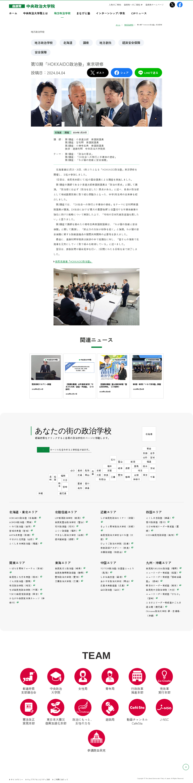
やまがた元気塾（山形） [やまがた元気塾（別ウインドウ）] (22, 539)
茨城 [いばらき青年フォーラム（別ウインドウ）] (152, 468)
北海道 (67, 42)
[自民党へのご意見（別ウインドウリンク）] (133, 5)
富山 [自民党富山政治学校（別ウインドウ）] (120, 461)
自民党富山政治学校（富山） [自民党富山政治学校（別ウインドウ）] (70, 522)
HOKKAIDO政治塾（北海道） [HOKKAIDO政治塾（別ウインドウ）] (23, 517)
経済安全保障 (131, 42)
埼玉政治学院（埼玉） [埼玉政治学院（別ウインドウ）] (21, 585)
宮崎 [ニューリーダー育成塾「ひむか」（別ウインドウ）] (65, 486)
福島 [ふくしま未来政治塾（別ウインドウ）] (149, 461)
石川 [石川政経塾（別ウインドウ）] (113, 459)
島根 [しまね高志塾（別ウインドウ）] (80, 470)
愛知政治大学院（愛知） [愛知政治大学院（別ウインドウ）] (68, 576)
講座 (86, 42)
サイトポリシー (17, 779)
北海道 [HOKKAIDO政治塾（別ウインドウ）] (149, 433)
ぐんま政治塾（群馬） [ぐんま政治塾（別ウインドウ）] (21, 581)
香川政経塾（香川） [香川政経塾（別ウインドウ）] (156, 522)
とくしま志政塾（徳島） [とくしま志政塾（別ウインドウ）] (159, 517)
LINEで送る (148, 72)
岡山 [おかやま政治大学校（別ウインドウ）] (87, 474)
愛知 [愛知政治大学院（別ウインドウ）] (120, 474)
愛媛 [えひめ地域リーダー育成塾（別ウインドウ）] (80, 483)
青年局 (110, 679)
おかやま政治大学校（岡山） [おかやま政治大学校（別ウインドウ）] (116, 581)
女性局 (82, 679)
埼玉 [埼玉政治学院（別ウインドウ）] (140, 470)
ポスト (97, 72)
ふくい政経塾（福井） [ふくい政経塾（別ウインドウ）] (66, 530)
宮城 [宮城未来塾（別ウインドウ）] (152, 457)
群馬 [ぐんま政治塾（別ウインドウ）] (136, 466)
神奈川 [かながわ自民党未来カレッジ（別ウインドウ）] (136, 479)
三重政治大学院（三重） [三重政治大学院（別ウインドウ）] (68, 581)
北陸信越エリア (66, 512)
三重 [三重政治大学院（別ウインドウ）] (113, 476)
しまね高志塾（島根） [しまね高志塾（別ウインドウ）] (112, 576)
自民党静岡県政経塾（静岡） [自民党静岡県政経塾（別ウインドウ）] (70, 572)
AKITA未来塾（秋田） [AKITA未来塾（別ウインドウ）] (20, 534)
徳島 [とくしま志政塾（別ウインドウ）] (87, 487)
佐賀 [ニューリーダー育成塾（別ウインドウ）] (55, 478)
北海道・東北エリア (23, 512)
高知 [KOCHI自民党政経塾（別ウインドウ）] (80, 487)
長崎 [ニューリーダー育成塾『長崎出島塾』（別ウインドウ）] (51, 478)
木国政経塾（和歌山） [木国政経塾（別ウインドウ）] (112, 551)
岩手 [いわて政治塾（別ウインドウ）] (152, 453)
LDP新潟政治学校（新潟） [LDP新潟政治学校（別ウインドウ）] (68, 517)
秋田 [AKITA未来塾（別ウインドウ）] (145, 453)
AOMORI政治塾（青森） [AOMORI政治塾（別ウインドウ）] (21, 522)
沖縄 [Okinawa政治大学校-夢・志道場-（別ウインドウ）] (40, 493)
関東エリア (17, 563)
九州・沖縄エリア (158, 563)
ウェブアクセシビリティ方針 (38, 779)
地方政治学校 (44, 42)
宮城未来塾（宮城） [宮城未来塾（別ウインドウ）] (19, 530)
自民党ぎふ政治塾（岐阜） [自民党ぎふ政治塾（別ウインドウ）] (69, 568)
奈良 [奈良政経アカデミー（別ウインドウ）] (106, 474)
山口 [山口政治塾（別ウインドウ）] (72, 470)
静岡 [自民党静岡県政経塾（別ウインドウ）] (127, 476)
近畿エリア (108, 512)
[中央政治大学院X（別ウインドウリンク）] (172, 5)
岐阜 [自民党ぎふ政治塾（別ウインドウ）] (120, 468)
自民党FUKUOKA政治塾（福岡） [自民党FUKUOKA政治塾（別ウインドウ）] (162, 568)
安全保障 (41, 52)
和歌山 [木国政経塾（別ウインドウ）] (102, 479)
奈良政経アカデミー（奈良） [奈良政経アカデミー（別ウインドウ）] (116, 547)
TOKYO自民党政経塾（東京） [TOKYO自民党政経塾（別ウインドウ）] (24, 593)
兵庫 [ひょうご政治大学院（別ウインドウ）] (93, 472)
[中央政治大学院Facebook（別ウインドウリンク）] (180, 5)
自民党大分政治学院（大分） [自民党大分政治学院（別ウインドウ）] (161, 589)
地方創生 (106, 42)
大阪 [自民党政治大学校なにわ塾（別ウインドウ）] (98, 474)
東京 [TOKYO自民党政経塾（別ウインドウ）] (145, 474)
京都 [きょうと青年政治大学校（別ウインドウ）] (98, 470)
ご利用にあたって (61, 779)
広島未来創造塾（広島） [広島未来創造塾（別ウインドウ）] (113, 585)
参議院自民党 (96, 741)
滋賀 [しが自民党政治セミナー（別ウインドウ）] (109, 470)
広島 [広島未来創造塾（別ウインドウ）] (80, 474)
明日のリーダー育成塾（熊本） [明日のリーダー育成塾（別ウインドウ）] (162, 585)
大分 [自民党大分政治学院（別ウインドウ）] (65, 479)
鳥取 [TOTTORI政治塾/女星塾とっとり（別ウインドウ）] (87, 470)
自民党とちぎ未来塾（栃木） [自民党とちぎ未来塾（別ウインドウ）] (24, 576)
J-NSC (164, 710)
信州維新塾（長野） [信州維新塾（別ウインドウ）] (65, 539)
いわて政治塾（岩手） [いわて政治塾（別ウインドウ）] (21, 526)
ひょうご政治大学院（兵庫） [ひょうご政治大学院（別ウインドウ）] (116, 543)
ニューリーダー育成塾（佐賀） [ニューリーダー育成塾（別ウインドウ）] (162, 572)
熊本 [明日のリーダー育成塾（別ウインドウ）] (59, 484)
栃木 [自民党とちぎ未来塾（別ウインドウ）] (145, 466)
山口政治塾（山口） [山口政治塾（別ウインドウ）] (111, 589)
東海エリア (63, 563)
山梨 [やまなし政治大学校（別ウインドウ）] (136, 474)
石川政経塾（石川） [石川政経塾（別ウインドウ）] (65, 526)
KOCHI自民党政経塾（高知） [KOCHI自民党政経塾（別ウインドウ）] (161, 534)
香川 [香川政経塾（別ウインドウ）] (87, 483)
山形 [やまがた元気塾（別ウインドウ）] (145, 457)
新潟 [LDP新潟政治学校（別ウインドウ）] (133, 461)
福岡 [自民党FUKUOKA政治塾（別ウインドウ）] (63, 475)
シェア (121, 72)
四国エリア (154, 512)
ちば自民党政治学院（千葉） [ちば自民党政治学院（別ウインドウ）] (24, 589)
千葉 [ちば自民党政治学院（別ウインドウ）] (152, 476)
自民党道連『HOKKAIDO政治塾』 (73, 261)
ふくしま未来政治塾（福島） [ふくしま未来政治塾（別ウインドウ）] (24, 543)
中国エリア (108, 563)
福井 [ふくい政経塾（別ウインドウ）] (109, 466)
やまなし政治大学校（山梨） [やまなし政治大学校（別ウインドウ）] (70, 534)
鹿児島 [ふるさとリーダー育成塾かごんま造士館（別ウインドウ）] (63, 493)
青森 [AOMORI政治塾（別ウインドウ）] (149, 448)
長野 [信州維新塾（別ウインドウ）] (127, 468)
